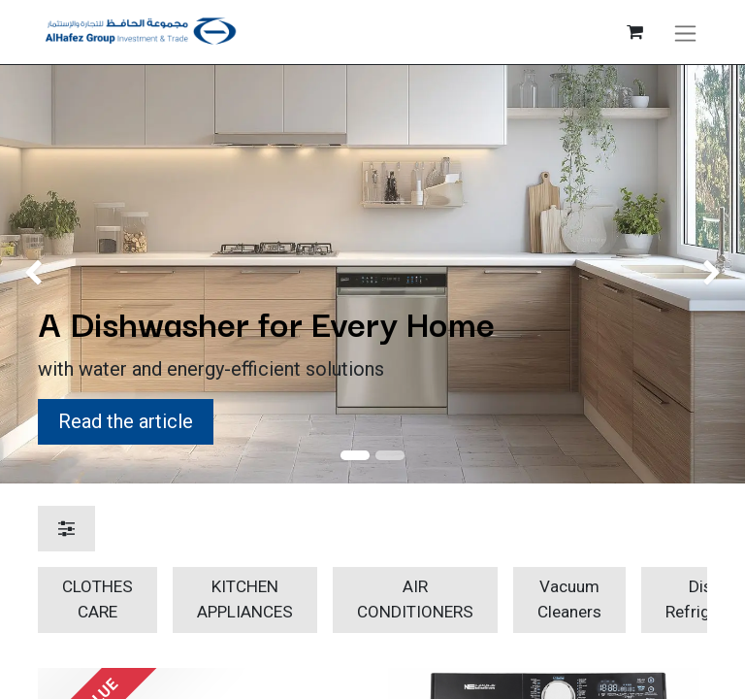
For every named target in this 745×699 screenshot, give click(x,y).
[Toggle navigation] (685, 32)
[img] (29, 274)
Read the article (125, 421)
